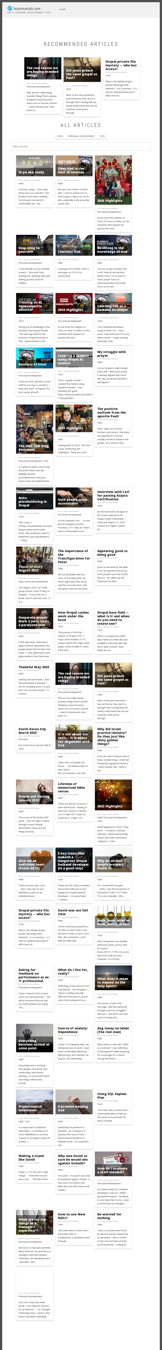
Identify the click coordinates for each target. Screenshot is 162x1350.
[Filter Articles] (81, 146)
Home (62, 9)
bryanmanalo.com (27, 9)
